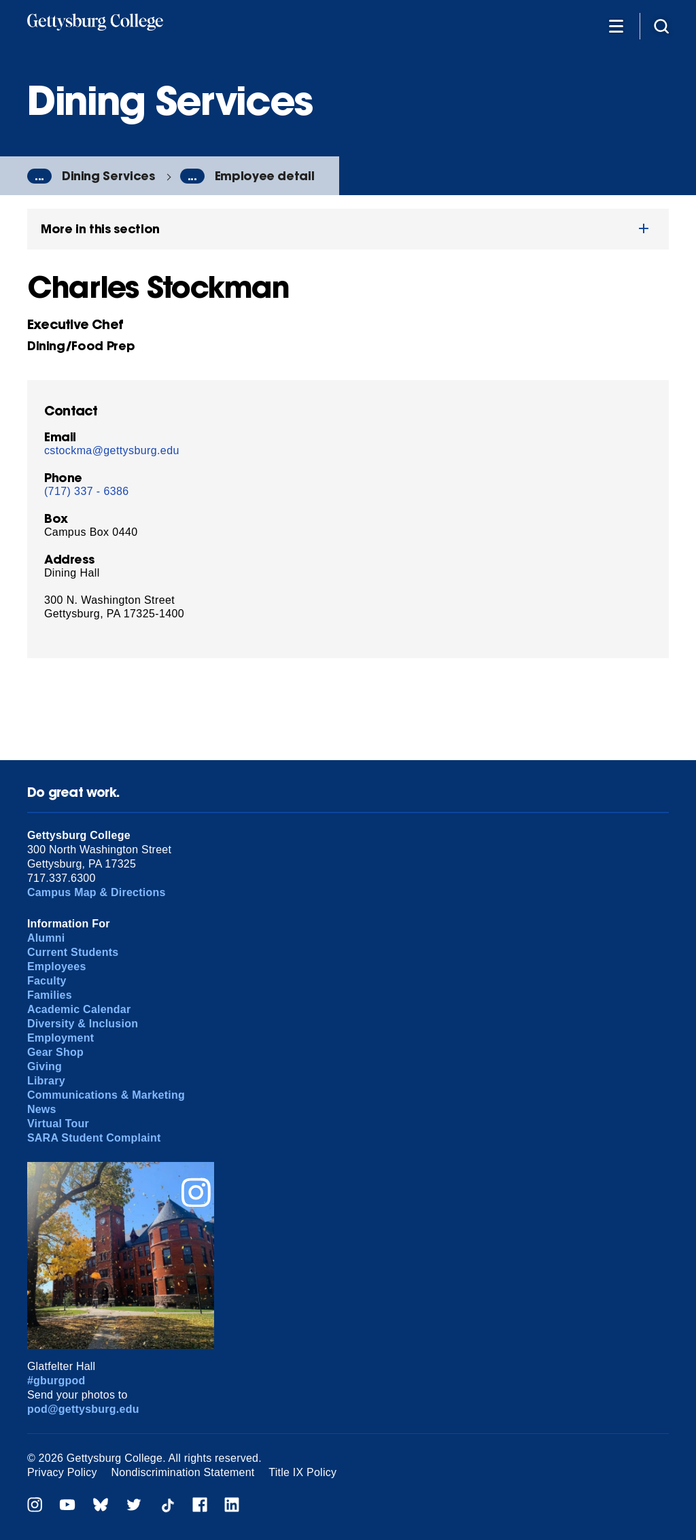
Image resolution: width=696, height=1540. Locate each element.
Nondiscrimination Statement (183, 1472)
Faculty (47, 981)
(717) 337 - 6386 (86, 491)
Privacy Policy (62, 1472)
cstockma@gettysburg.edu (111, 450)
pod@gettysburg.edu (83, 1409)
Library (46, 1080)
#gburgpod (56, 1380)
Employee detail (265, 176)
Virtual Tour (58, 1123)
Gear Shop (55, 1052)
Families (49, 995)
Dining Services (108, 176)
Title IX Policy (302, 1472)
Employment (60, 1038)
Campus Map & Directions (96, 892)
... (39, 176)
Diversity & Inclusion (82, 1023)
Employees (56, 966)
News (41, 1109)
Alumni (46, 938)
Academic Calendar (79, 1009)
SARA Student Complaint (94, 1138)
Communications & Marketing (106, 1095)
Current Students (73, 952)
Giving (44, 1066)
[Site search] (661, 25)
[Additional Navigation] (615, 25)
